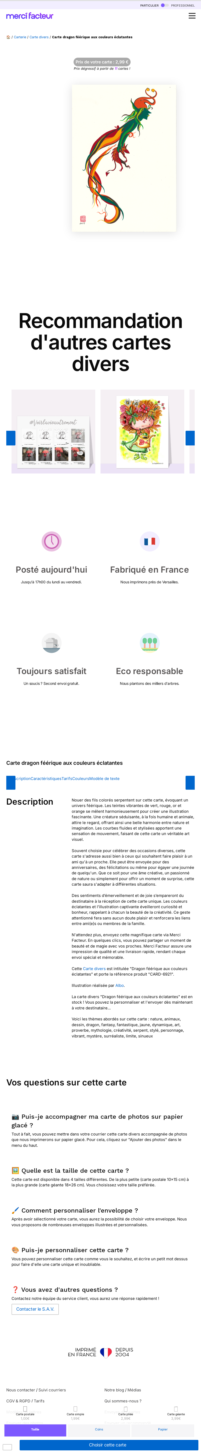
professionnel (178, 5)
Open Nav (194, 12)
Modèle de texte (104, 778)
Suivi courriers (52, 1389)
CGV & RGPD (18, 1400)
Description (20, 778)
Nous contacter (20, 1389)
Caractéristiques (46, 778)
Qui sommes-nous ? (123, 1400)
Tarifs (67, 778)
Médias (134, 1389)
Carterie (20, 37)
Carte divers (39, 37)
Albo (119, 985)
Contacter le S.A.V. (35, 1309)
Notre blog (114, 1389)
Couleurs (80, 778)
